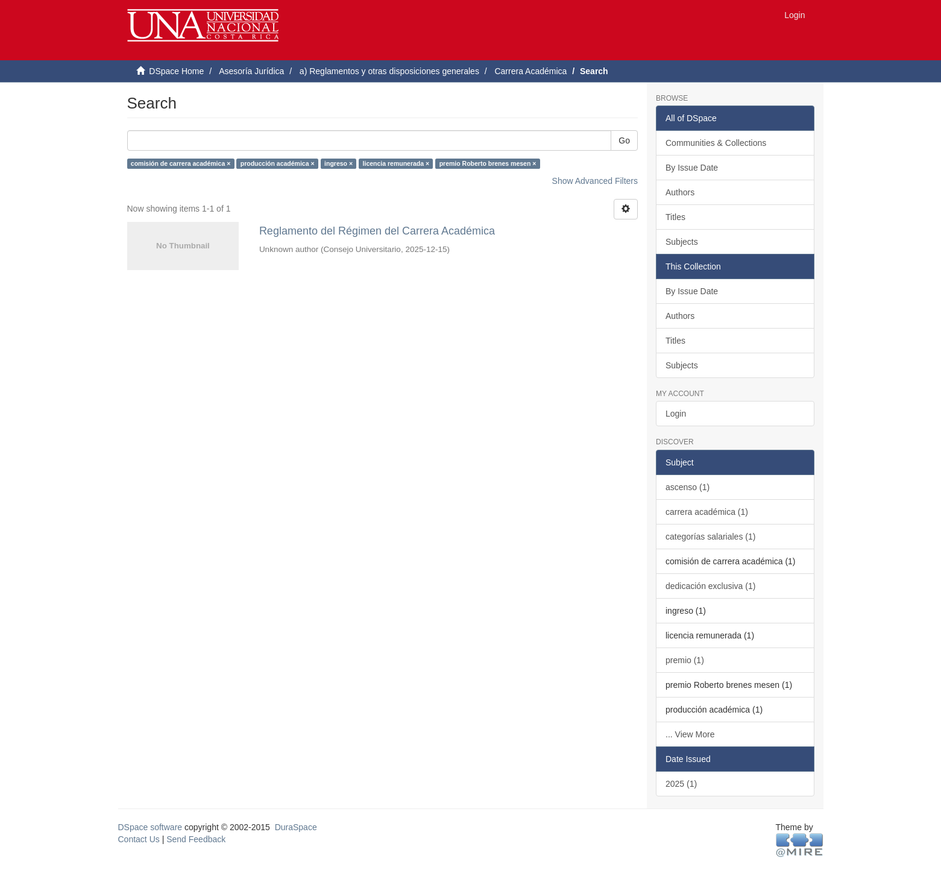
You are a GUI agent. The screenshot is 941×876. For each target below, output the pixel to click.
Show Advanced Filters (595, 181)
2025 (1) (681, 784)
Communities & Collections (716, 143)
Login (676, 413)
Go (624, 140)
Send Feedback (195, 839)
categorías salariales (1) (710, 536)
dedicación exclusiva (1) (710, 586)
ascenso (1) (688, 487)
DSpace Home (176, 71)
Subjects (682, 242)
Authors (680, 192)
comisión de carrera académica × (180, 163)
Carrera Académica (530, 71)
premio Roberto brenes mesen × (488, 163)
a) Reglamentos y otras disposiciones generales (389, 71)
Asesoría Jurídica (251, 71)
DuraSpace (296, 827)
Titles (675, 217)
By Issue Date (692, 167)
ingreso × (338, 163)
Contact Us (139, 839)
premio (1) (685, 660)
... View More (690, 734)
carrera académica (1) (707, 512)
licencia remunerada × (396, 163)
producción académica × (278, 163)
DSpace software (150, 827)
